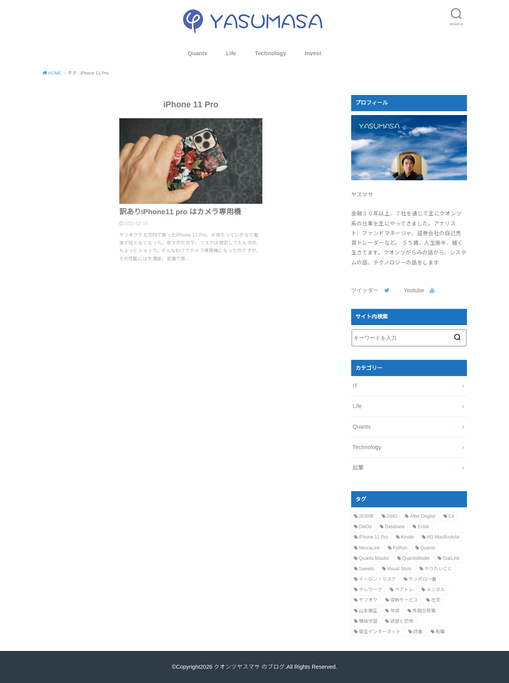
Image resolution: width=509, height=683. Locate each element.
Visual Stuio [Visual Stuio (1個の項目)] (399, 568)
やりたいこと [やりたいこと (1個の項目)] (438, 568)
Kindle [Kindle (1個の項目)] (407, 537)
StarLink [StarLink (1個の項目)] (451, 558)
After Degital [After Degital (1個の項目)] (422, 516)
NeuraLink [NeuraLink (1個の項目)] (369, 548)
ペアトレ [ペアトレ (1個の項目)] (404, 589)
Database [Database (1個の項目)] (394, 526)
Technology (270, 53)
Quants (198, 53)
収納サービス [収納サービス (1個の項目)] (404, 600)
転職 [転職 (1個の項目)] (440, 631)
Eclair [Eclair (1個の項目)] (423, 526)
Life (231, 53)
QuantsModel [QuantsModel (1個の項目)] (416, 558)
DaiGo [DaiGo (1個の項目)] (365, 526)
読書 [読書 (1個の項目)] (418, 631)
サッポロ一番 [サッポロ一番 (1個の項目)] (422, 579)
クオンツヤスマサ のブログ (249, 667)
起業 (358, 467)
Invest (313, 53)
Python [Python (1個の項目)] (400, 548)
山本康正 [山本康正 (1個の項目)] (368, 611)
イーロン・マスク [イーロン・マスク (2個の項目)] (377, 579)
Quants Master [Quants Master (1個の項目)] (374, 558)
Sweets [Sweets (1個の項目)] (366, 568)
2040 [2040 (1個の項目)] (392, 516)
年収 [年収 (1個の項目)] (394, 611)
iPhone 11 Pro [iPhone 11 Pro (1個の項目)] (373, 537)
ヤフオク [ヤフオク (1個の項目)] (368, 600)
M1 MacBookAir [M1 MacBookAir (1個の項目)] (443, 537)
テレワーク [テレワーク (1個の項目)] (370, 589)
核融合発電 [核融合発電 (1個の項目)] (424, 611)
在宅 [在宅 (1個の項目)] (435, 600)
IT (355, 386)
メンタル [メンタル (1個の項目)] (435, 589)
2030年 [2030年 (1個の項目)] (366, 516)
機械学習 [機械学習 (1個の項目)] (368, 621)
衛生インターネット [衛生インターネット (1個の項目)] (380, 631)
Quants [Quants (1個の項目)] (427, 548)
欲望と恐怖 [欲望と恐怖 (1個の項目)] (401, 621)
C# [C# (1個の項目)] (451, 516)
